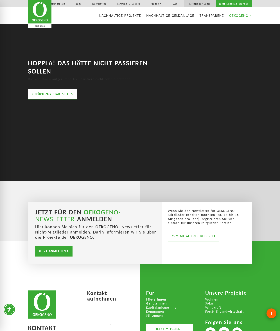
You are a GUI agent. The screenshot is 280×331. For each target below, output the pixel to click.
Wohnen (211, 299)
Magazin (156, 4)
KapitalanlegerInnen (162, 307)
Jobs (79, 4)
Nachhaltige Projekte (120, 15)
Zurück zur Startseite (51, 94)
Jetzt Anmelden (52, 251)
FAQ (174, 4)
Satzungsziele (57, 4)
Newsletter (99, 4)
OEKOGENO (238, 15)
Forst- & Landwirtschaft (224, 311)
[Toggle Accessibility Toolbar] (9, 309)
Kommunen (155, 311)
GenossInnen (156, 303)
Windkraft (213, 307)
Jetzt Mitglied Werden (234, 4)
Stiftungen (154, 315)
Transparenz (212, 15)
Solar (209, 303)
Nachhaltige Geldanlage (170, 15)
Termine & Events (128, 4)
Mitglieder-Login (200, 4)
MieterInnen (156, 299)
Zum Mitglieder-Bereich (192, 236)
